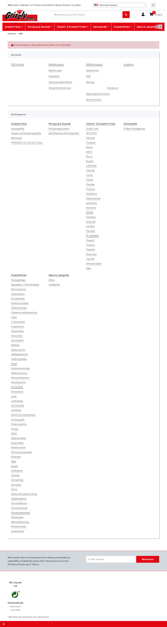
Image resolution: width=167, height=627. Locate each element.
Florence (90, 188)
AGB (88, 76)
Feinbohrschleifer (20, 303)
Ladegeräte (54, 284)
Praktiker (90, 249)
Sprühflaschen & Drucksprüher (64, 133)
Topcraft (90, 258)
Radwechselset (18, 438)
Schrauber (16, 484)
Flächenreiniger (19, 307)
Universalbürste (19, 503)
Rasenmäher (17, 442)
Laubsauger (17, 400)
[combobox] (120, 5)
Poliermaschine (19, 424)
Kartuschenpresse (20, 377)
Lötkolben (16, 410)
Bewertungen (55, 70)
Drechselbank (18, 293)
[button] (143, 14)
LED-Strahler (17, 405)
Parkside (90, 137)
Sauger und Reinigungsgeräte (26, 133)
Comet (89, 175)
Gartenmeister (93, 198)
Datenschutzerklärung (59, 557)
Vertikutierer (17, 517)
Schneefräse (17, 479)
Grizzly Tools (92, 128)
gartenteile (91, 202)
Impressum (112, 87)
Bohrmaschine (18, 289)
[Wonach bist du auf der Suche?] (87, 14)
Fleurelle (90, 184)
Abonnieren (148, 559)
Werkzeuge (16, 137)
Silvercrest (91, 254)
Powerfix (90, 244)
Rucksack (16, 456)
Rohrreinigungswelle (21, 452)
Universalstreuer (19, 507)
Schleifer (15, 475)
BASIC (89, 151)
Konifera (90, 226)
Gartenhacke (17, 331)
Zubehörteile (17, 531)
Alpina (89, 147)
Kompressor (17, 391)
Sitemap (90, 82)
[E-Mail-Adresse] (111, 559)
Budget (89, 161)
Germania (91, 207)
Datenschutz (92, 70)
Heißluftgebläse (19, 359)
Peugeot (90, 240)
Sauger (14, 466)
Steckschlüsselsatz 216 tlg (24, 493)
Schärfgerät (17, 470)
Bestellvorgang (56, 64)
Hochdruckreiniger (20, 368)
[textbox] (120, 5)
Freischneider (18, 321)
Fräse (14, 317)
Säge (13, 461)
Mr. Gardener (92, 235)
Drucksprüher (18, 298)
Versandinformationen (60, 87)
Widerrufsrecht (93, 99)
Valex (88, 268)
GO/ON (89, 212)
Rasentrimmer (18, 447)
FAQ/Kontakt (17, 64)
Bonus (89, 156)
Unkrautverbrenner (20, 512)
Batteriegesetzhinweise (98, 93)
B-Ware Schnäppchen (134, 128)
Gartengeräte (17, 128)
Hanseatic (91, 216)
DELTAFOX (91, 133)
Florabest (91, 142)
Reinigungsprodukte (59, 128)
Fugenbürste (17, 326)
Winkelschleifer (18, 526)
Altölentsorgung (94, 64)
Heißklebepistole (19, 354)
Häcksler (15, 345)
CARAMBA (91, 165)
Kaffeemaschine (19, 373)
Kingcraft (91, 221)
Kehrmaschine (18, 382)
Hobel (14, 363)
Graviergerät (17, 340)
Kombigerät (17, 386)
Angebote (128, 64)
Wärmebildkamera (20, 521)
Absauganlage (18, 279)
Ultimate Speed (93, 263)
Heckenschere (18, 349)
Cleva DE (90, 170)
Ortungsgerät (17, 419)
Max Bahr (90, 230)
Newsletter (54, 76)
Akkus (52, 279)
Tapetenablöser (19, 498)
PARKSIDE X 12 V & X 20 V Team (26, 142)
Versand (45, 617)
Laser (14, 396)
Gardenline (91, 193)
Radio (14, 433)
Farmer (89, 179)
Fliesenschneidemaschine (24, 312)
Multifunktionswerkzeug (23, 414)
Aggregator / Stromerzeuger (25, 284)
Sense (14, 489)
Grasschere (16, 335)
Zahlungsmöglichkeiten (60, 82)
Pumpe (14, 428)
